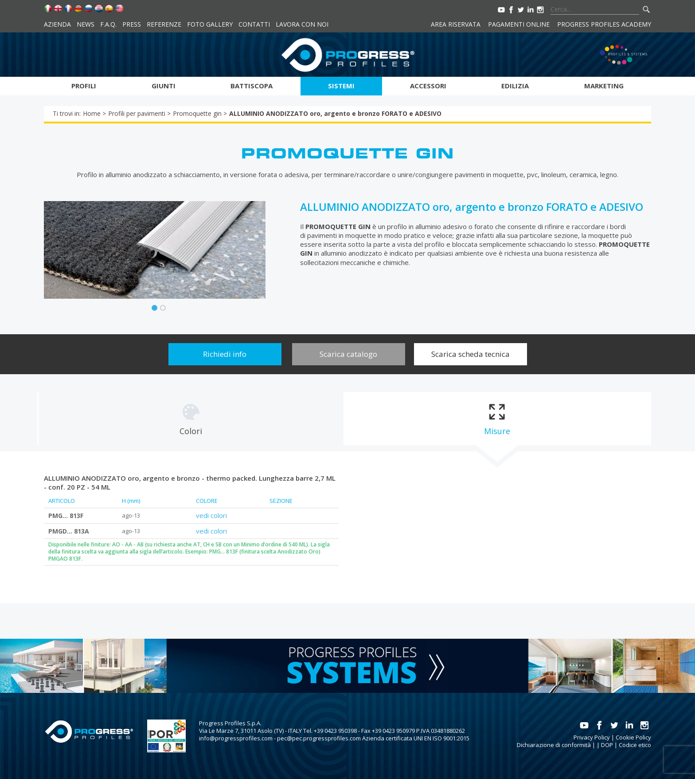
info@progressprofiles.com (236, 738)
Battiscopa (251, 85)
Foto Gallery (210, 24)
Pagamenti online (519, 24)
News (85, 24)
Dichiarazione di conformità (554, 745)
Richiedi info (224, 354)
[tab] (191, 418)
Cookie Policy (633, 737)
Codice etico (635, 745)
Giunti (164, 85)
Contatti (254, 24)
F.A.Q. (108, 24)
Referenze (164, 24)
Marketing (604, 85)
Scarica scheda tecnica (470, 354)
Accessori (428, 85)
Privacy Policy (592, 737)
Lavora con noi (302, 24)
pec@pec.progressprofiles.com (319, 738)
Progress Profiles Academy (604, 24)
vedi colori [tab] (211, 515)
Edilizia (515, 85)
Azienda (57, 24)
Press (131, 24)
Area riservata (455, 24)
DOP (607, 745)
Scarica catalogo (348, 354)
